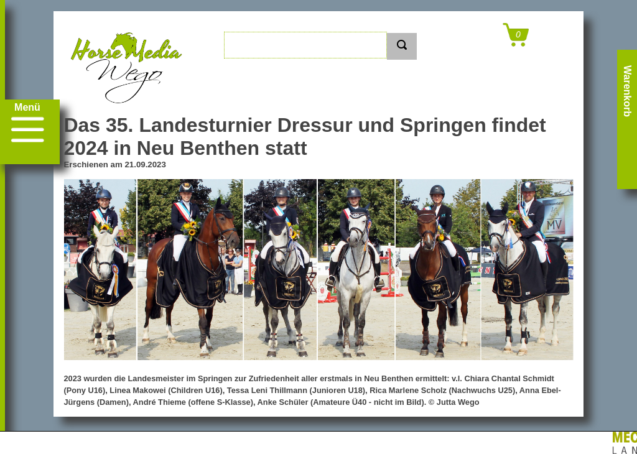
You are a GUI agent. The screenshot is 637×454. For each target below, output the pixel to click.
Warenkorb (627, 91)
